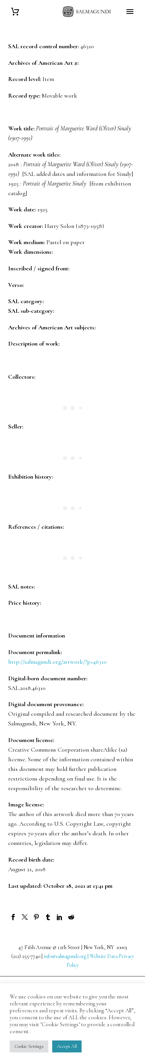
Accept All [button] (67, 1046)
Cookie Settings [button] (29, 1046)
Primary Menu (129, 11)
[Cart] (15, 12)
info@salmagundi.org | (67, 956)
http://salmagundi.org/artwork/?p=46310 (57, 662)
